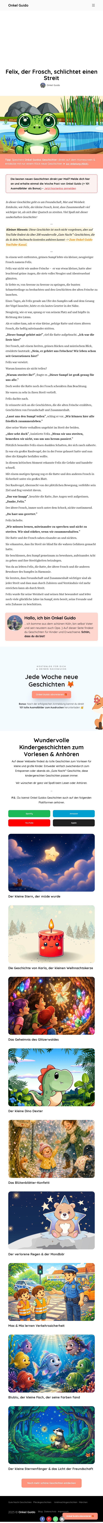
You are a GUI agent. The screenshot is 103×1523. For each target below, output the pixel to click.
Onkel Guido (19, 5)
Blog (40, 1512)
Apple (73, 823)
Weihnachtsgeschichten (66, 1503)
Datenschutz (51, 1512)
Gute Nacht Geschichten (20, 1503)
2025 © (21, 1513)
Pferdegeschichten (43, 1503)
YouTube (29, 823)
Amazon (74, 813)
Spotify (29, 813)
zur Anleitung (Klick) (79, 163)
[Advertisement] (51, 30)
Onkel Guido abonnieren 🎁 (52, 694)
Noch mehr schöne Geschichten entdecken (51, 1484)
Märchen (85, 1503)
